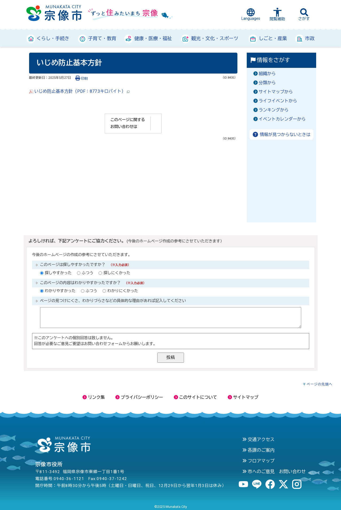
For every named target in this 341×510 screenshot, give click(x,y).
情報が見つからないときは (281, 134)
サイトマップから (276, 91)
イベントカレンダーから (282, 119)
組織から (267, 73)
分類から (267, 82)
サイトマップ (243, 397)
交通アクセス (258, 439)
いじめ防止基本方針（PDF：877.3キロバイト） (79, 91)
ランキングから (274, 110)
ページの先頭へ (319, 384)
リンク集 (94, 397)
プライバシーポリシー (139, 397)
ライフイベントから (278, 100)
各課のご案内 (258, 450)
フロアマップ (258, 460)
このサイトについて (195, 397)
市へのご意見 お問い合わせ (274, 471)
